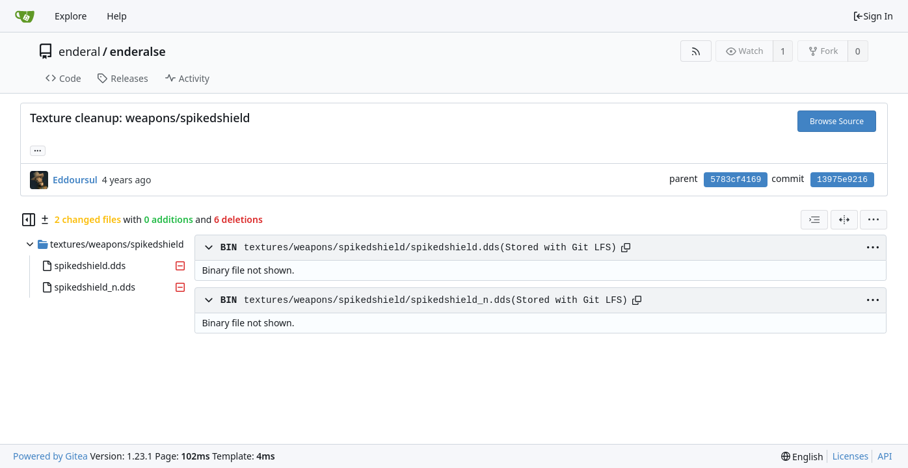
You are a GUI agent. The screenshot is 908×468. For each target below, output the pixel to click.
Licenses (851, 456)
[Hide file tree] (28, 219)
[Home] (25, 16)
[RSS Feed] (695, 51)
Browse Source (837, 121)
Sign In (873, 16)
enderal (79, 51)
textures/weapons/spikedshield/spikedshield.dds (372, 247)
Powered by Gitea (50, 456)
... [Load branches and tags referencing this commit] (38, 150)
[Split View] (844, 219)
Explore (71, 16)
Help (117, 16)
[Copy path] (626, 248)
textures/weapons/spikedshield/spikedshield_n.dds (377, 300)
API (884, 456)
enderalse (138, 51)
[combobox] (814, 219)
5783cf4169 (735, 180)
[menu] (873, 219)
